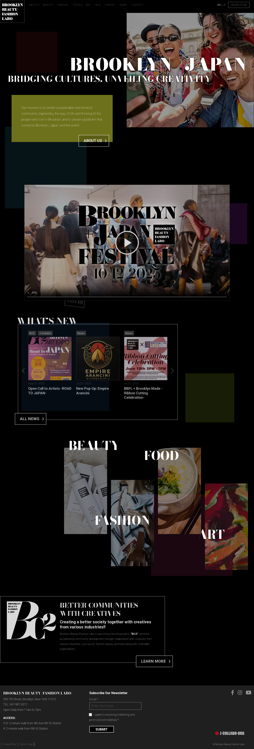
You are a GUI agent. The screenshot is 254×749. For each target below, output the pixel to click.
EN (218, 4)
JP (224, 4)
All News (29, 490)
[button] (172, 434)
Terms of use (26, 744)
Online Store (239, 4)
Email (93, 699)
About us (93, 148)
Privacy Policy (9, 744)
